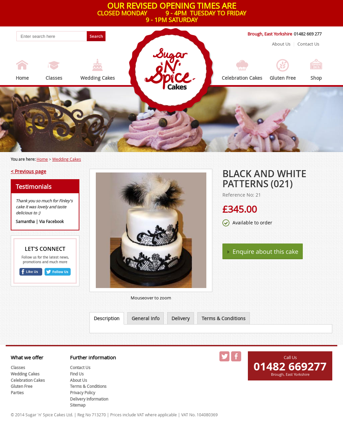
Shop (316, 78)
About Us (281, 44)
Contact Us (308, 44)
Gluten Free (283, 78)
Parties (17, 392)
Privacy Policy (82, 392)
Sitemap (77, 405)
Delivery (181, 318)
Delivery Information (89, 399)
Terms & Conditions (224, 318)
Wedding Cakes (97, 78)
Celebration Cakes (242, 78)
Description (107, 318)
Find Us (77, 373)
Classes (54, 78)
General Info (145, 318)
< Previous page (28, 171)
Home (22, 78)
